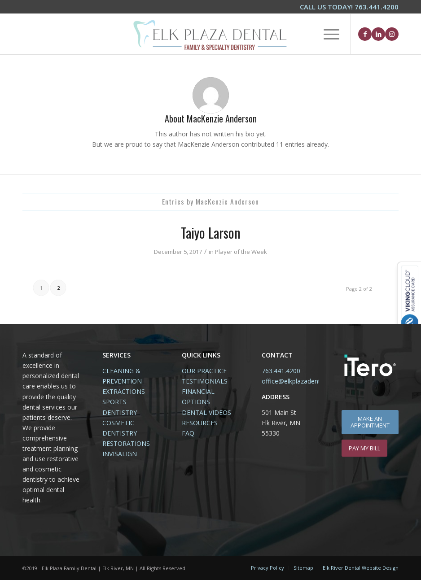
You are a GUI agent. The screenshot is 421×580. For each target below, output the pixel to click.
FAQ (188, 433)
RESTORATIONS (126, 443)
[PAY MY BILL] (364, 448)
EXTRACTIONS (123, 391)
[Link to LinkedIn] (378, 34)
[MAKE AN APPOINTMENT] (370, 422)
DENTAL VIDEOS (206, 412)
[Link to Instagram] (392, 34)
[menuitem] (347, 7)
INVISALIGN (119, 453)
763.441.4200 (281, 370)
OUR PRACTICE (204, 370)
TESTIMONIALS (205, 381)
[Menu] (327, 34)
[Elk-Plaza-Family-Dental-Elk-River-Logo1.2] (210, 34)
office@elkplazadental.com (301, 381)
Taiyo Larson (211, 232)
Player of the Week (241, 252)
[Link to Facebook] (365, 34)
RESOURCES (200, 423)
